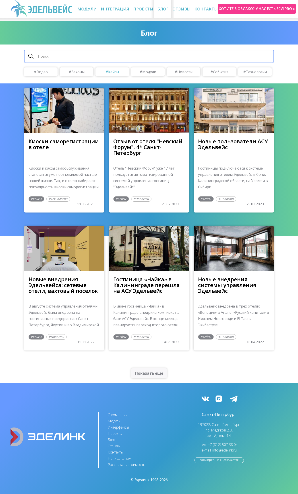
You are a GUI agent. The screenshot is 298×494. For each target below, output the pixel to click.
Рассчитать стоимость (126, 464)
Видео (42, 71)
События (220, 71)
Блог (162, 9)
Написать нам (119, 458)
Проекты (143, 9)
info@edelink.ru (224, 450)
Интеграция (115, 9)
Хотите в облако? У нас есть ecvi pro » (257, 8)
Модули (87, 9)
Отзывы (181, 9)
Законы (78, 71)
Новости (184, 71)
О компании (118, 414)
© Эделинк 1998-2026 (149, 479)
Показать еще (149, 373)
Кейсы (113, 71)
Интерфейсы (118, 427)
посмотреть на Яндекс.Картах (219, 460)
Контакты (206, 9)
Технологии (256, 71)
